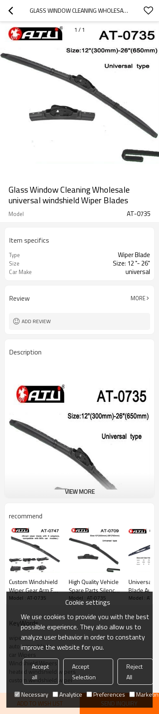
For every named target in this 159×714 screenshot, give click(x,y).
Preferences (105, 694)
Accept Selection (84, 671)
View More (80, 491)
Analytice (67, 694)
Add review (36, 321)
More (138, 298)
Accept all (40, 671)
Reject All (134, 671)
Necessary (31, 694)
